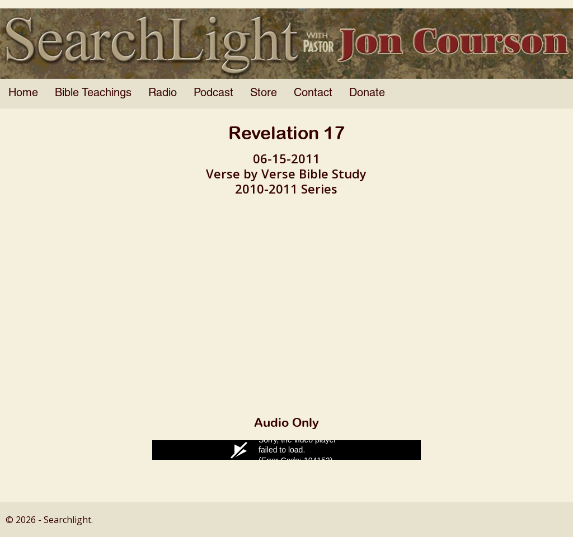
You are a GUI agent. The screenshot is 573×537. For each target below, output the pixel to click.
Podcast (213, 93)
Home (23, 93)
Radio (162, 93)
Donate (367, 93)
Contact (313, 93)
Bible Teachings (93, 93)
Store (263, 93)
